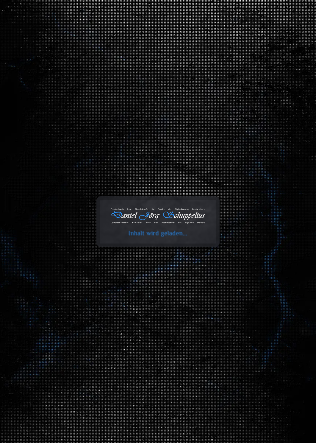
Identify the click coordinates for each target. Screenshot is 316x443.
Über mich (261, 20)
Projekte (237, 20)
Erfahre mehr (83, 84)
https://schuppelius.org (75, 154)
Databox (194, 20)
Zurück (62, 74)
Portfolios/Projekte (65, 62)
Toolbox (170, 20)
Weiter (104, 74)
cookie (6, 19)
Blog (151, 20)
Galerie (216, 20)
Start (45, 62)
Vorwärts (189, 415)
